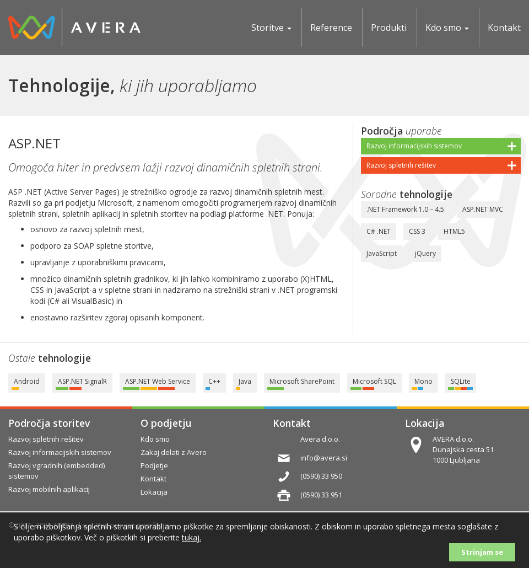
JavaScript (381, 253)
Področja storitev (49, 423)
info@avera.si (323, 458)
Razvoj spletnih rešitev (401, 165)
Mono (423, 381)
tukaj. (191, 537)
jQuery (425, 253)
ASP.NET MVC (482, 209)
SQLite (461, 381)
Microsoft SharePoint (301, 381)
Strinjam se (482, 552)
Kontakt (292, 423)
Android (27, 381)
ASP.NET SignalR (82, 381)
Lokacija (424, 423)
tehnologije (426, 194)
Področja (382, 130)
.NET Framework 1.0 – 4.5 (405, 209)
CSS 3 (417, 231)
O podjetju (166, 423)
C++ (214, 381)
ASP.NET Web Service (157, 381)
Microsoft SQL (374, 381)
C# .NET (378, 231)
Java (245, 381)
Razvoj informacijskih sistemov (414, 146)
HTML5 (454, 231)
